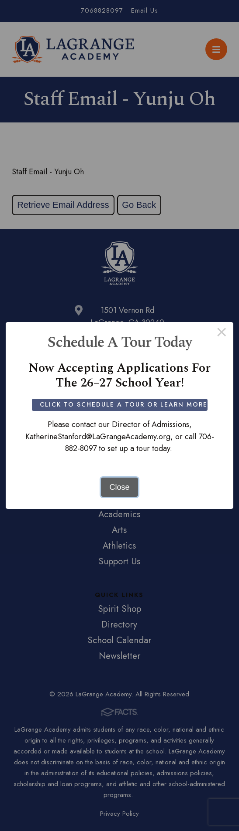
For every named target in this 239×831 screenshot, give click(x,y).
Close (119, 487)
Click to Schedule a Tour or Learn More (124, 404)
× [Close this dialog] (222, 334)
